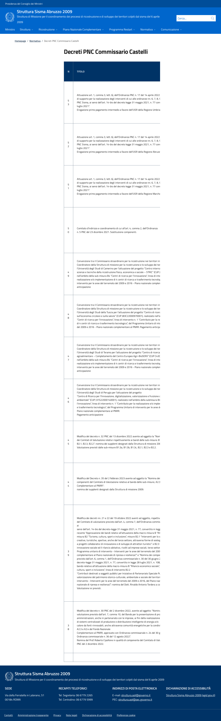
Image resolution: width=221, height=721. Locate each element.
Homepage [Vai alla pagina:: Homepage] (20, 41)
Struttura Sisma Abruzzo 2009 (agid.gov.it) (190, 695)
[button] (126, 715)
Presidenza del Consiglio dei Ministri (24, 4)
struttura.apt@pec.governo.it (135, 699)
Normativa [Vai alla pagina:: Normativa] (35, 41)
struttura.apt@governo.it (135, 695)
